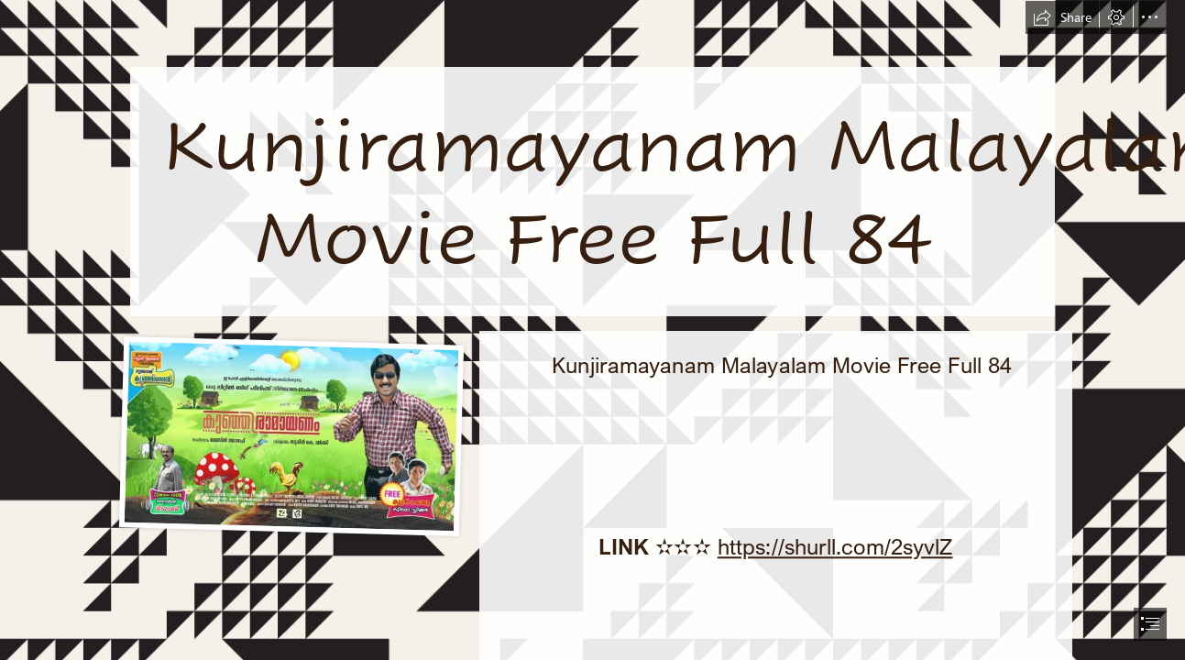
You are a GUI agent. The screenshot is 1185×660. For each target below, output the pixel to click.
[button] (1062, 17)
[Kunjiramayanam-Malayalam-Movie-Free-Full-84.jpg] (290, 435)
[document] (592, 330)
